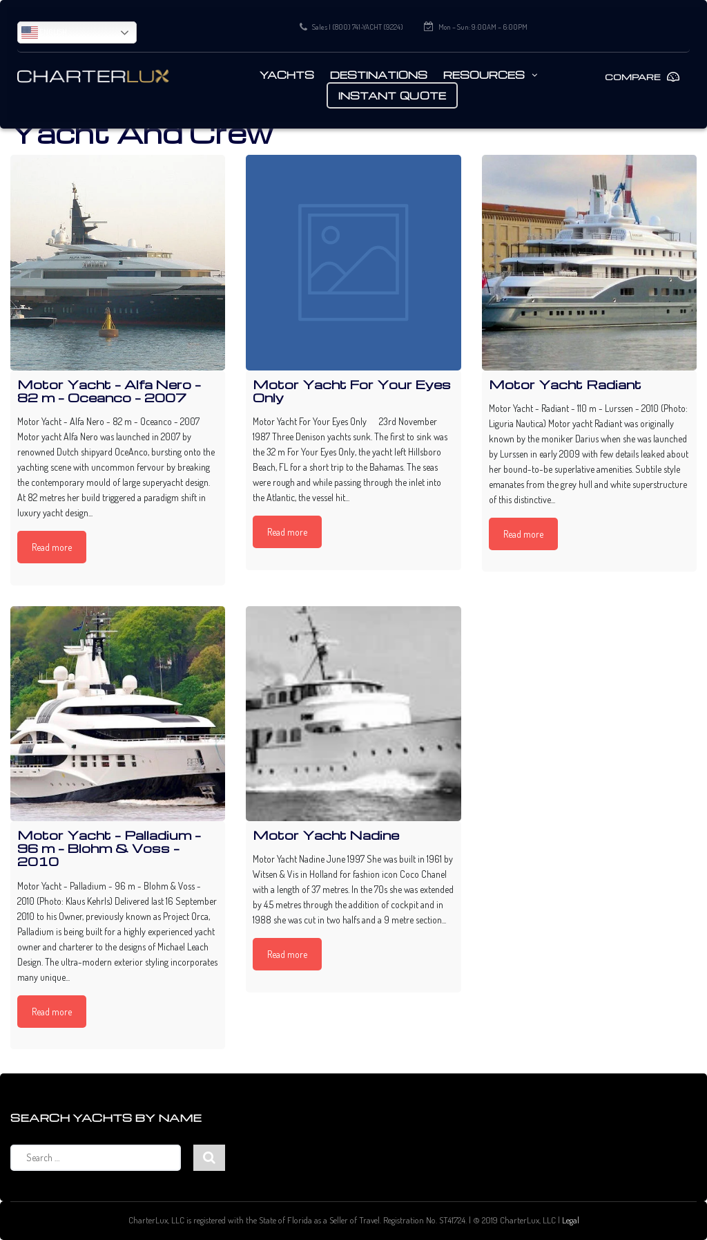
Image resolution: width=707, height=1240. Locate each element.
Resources (484, 74)
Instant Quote (392, 95)
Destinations (378, 74)
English (44, 32)
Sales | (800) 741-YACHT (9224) (357, 27)
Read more (52, 547)
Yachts (287, 74)
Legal (570, 1219)
